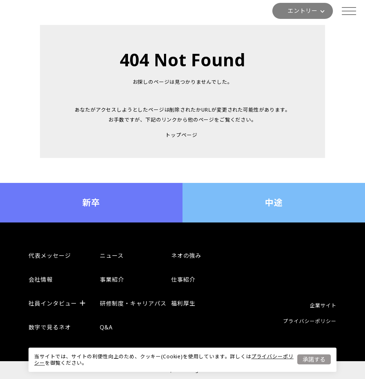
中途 (274, 202)
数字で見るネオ (50, 327)
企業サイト (323, 305)
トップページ (181, 135)
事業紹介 (112, 279)
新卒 (91, 202)
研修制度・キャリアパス (133, 303)
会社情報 (41, 279)
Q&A (106, 327)
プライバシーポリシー (309, 321)
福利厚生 (183, 303)
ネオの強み (186, 256)
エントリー (306, 11)
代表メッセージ (50, 256)
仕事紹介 (183, 279)
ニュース (112, 256)
